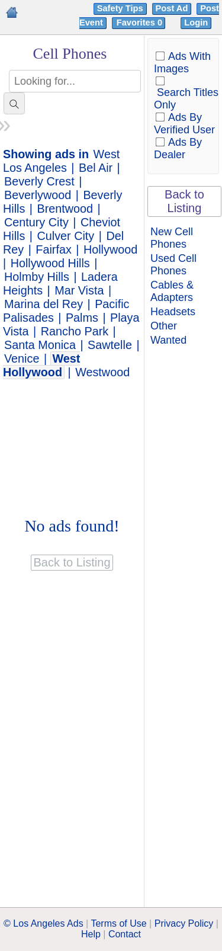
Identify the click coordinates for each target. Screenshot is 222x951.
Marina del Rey (43, 303)
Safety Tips (120, 8)
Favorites (141, 22)
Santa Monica (40, 344)
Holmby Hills (36, 276)
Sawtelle (110, 344)
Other (163, 326)
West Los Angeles (61, 161)
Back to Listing (184, 201)
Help (91, 934)
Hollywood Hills (50, 263)
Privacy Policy (184, 923)
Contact (124, 934)
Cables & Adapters (172, 291)
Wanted (168, 340)
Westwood (102, 372)
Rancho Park (74, 331)
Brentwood (65, 208)
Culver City (66, 235)
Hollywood (110, 249)
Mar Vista (79, 290)
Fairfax (53, 249)
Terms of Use (118, 923)
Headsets (172, 312)
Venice (21, 358)
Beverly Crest (39, 181)
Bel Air (95, 167)
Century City (36, 222)
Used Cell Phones (173, 264)
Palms (82, 317)
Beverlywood (37, 194)
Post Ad (172, 8)
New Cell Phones (171, 238)
